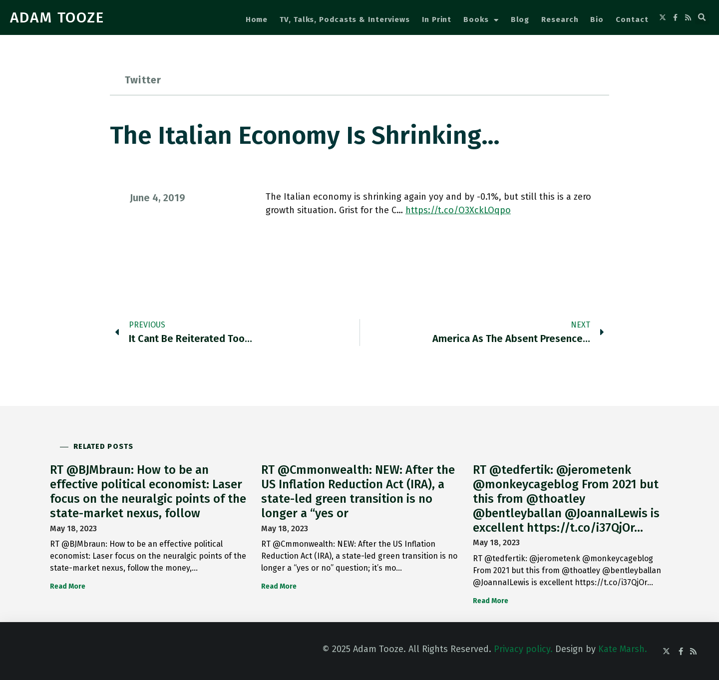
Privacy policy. (523, 649)
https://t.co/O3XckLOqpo (458, 210)
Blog (520, 19)
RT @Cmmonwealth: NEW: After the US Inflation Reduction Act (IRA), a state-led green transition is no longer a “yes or (358, 491)
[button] (702, 17)
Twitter (143, 80)
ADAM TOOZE (57, 17)
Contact (632, 19)
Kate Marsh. (622, 649)
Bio (597, 19)
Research (559, 19)
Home (257, 19)
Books (480, 20)
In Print (436, 19)
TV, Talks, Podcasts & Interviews (345, 19)
